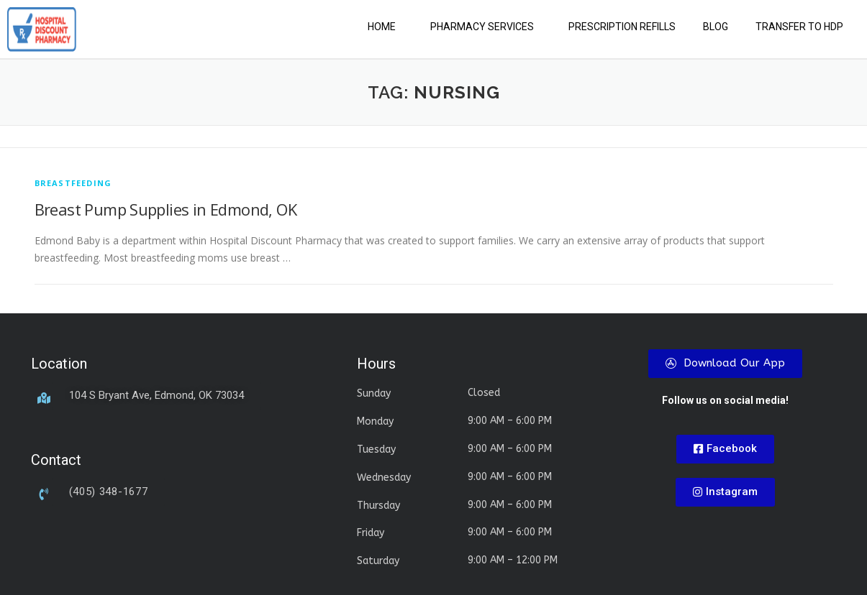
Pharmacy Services (482, 26)
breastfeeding (73, 182)
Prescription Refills (622, 26)
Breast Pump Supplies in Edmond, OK (166, 209)
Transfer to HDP (799, 26)
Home (382, 26)
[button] (385, 27)
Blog (715, 26)
